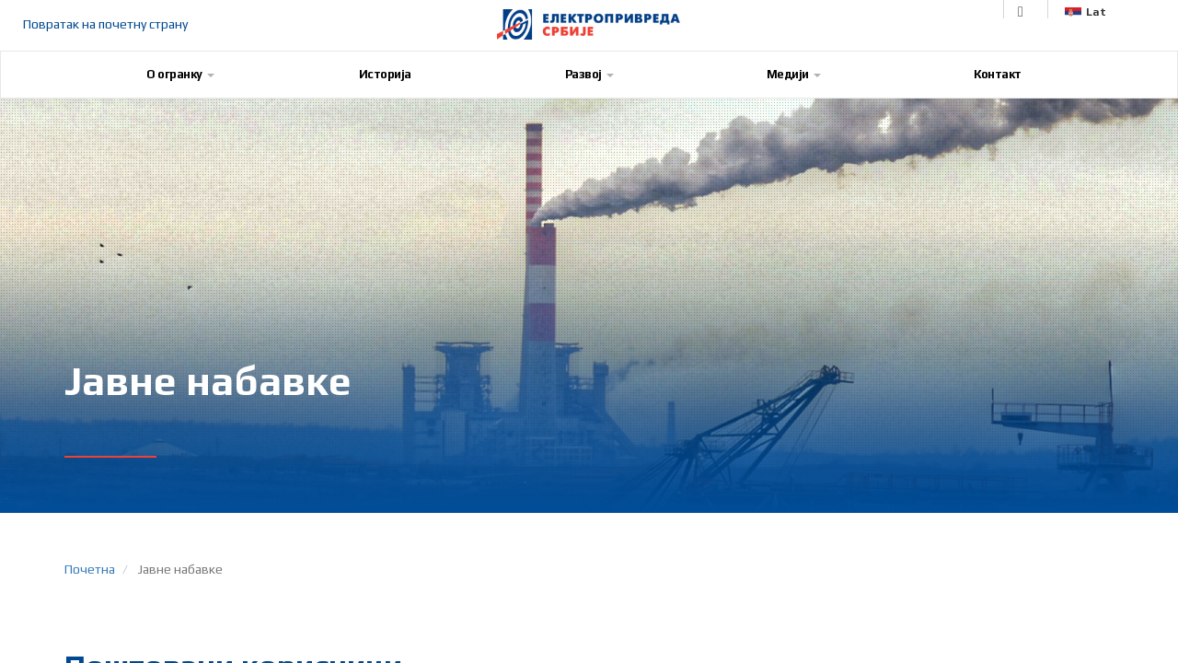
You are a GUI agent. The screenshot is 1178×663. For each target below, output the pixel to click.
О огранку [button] (180, 74)
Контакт (998, 74)
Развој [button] (589, 74)
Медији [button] (794, 74)
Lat (1085, 12)
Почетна (89, 569)
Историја (385, 74)
